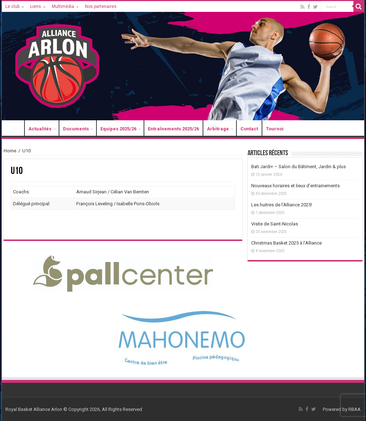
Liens (35, 6)
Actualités (39, 128)
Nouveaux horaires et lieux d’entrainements (295, 185)
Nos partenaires (101, 6)
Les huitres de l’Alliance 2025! (281, 204)
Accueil (14, 128)
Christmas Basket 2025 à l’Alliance (286, 243)
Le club (12, 6)
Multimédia (63, 6)
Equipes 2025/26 (118, 128)
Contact (249, 128)
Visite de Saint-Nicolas (274, 224)
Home (10, 150)
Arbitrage (218, 128)
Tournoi (275, 128)
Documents (76, 128)
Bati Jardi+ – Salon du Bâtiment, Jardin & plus (298, 166)
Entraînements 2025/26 (173, 128)
